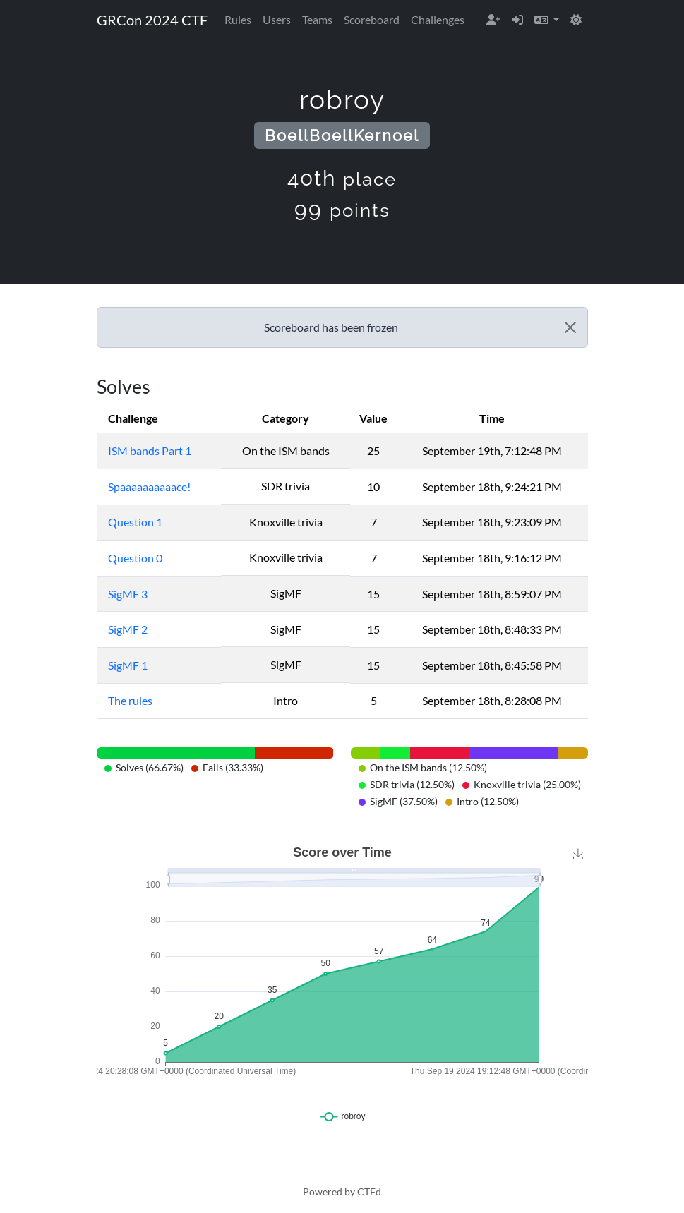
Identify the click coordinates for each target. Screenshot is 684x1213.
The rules (130, 700)
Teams (317, 19)
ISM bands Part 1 (149, 450)
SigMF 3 (128, 594)
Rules (237, 19)
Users (277, 19)
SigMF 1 (128, 665)
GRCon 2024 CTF (152, 19)
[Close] (570, 327)
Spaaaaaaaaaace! (149, 486)
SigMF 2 (128, 629)
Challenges (437, 19)
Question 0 (135, 558)
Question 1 (135, 522)
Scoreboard (372, 19)
